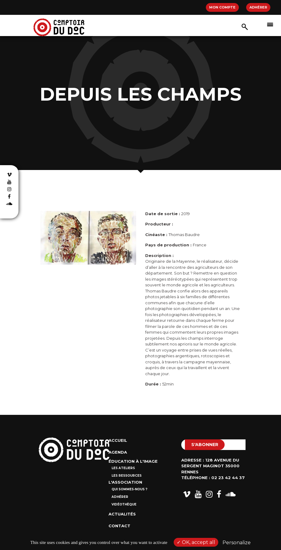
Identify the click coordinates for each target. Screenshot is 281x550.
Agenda (118, 452)
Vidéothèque (124, 504)
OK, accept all (196, 542)
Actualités (122, 514)
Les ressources (127, 476)
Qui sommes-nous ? (129, 489)
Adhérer (258, 7)
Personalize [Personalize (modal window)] (236, 542)
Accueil (118, 440)
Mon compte (222, 7)
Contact (119, 525)
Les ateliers (123, 468)
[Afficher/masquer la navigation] (270, 24)
